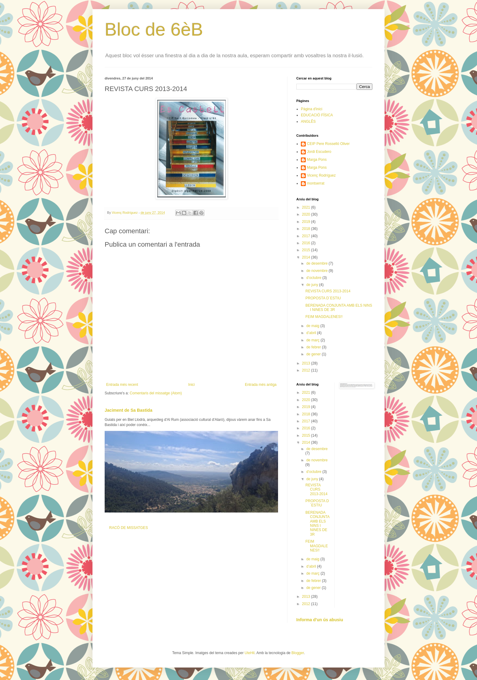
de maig (313, 326)
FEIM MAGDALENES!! (324, 317)
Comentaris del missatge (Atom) (156, 393)
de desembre (317, 263)
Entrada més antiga (261, 384)
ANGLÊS (308, 121)
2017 (306, 236)
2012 (306, 370)
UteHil (250, 653)
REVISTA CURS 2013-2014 (327, 291)
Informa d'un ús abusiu (319, 619)
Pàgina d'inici (311, 109)
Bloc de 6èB (154, 29)
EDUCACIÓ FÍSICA (317, 115)
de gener (314, 354)
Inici (191, 384)
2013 (306, 363)
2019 (306, 222)
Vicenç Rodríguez (321, 175)
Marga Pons (317, 159)
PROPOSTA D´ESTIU (323, 298)
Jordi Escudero (319, 152)
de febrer (314, 347)
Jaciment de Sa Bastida (128, 410)
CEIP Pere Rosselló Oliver (328, 144)
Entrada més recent (122, 384)
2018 (306, 229)
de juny (312, 285)
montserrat (315, 183)
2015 (306, 250)
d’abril (311, 333)
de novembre (317, 271)
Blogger (297, 653)
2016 (306, 243)
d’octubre (314, 278)
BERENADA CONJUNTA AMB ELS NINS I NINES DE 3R (317, 523)
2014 (306, 257)
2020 (306, 214)
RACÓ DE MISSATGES (128, 528)
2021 (306, 207)
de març (313, 340)
